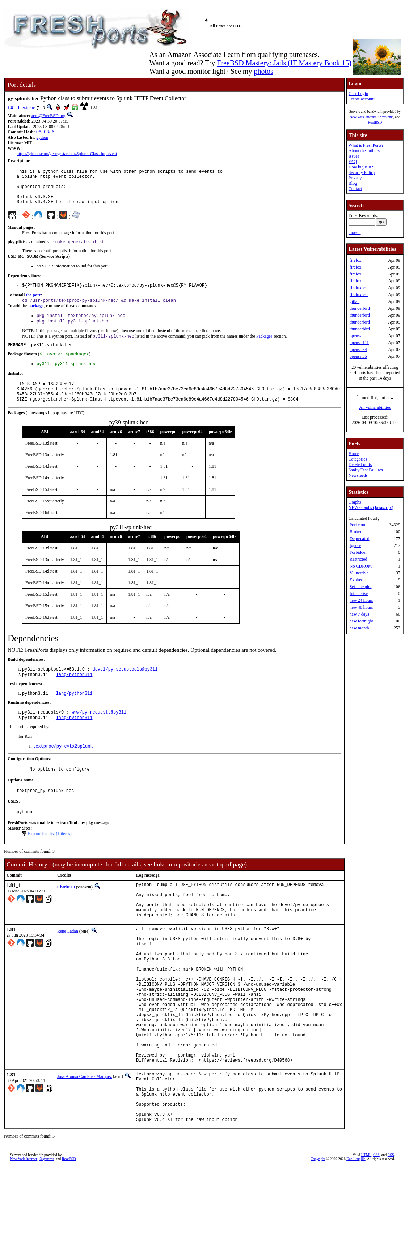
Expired (356, 579)
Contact (355, 188)
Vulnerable (359, 572)
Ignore (355, 545)
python (42, 138)
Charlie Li (66, 914)
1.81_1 (14, 107)
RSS (391, 1230)
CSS (376, 1230)
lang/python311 (74, 696)
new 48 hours (361, 607)
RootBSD (375, 122)
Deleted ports (360, 464)
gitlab (354, 301)
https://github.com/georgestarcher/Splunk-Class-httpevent (67, 154)
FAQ (353, 161)
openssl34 (358, 349)
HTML (366, 1230)
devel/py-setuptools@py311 (124, 689)
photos (263, 71)
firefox (356, 260)
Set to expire (361, 586)
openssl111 (359, 342)
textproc (28, 107)
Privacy (355, 177)
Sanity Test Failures (366, 469)
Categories (358, 459)
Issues (354, 156)
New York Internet (363, 117)
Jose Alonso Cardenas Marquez (84, 1140)
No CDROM (361, 566)
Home (354, 453)
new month (359, 627)
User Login (358, 93)
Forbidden (358, 552)
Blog (353, 183)
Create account (362, 99)
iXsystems (385, 117)
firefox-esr (359, 287)
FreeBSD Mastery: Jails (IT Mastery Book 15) (284, 63)
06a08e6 (45, 132)
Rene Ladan (67, 966)
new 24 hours (361, 600)
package (35, 316)
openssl (356, 335)
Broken (356, 531)
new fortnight (361, 621)
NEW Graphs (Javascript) (371, 507)
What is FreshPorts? (366, 145)
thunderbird (360, 308)
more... (355, 232)
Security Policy (362, 172)
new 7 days (359, 614)
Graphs (355, 502)
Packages (264, 349)
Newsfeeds (358, 475)
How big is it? (361, 167)
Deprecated (360, 538)
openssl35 (358, 356)
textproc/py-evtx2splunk (63, 770)
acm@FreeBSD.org (48, 115)
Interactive (359, 593)
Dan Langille (355, 1234)
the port (33, 305)
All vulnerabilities (375, 407)
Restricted (358, 559)
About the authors (364, 150)
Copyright (318, 1234)
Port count (359, 524)
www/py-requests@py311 (99, 735)
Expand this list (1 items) (50, 861)
